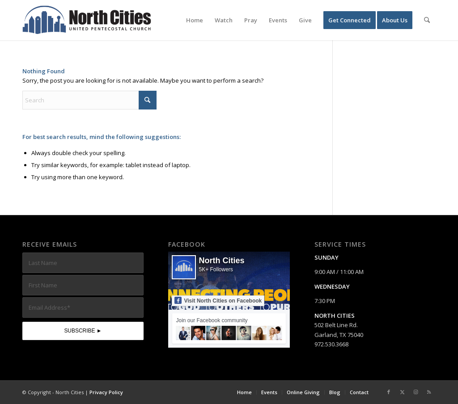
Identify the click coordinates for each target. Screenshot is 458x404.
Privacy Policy (106, 392)
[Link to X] (402, 392)
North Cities (221, 260)
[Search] (427, 20)
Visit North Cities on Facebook (218, 300)
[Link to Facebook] (388, 392)
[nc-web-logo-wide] (86, 20)
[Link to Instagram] (415, 392)
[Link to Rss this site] (429, 392)
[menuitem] (194, 20)
